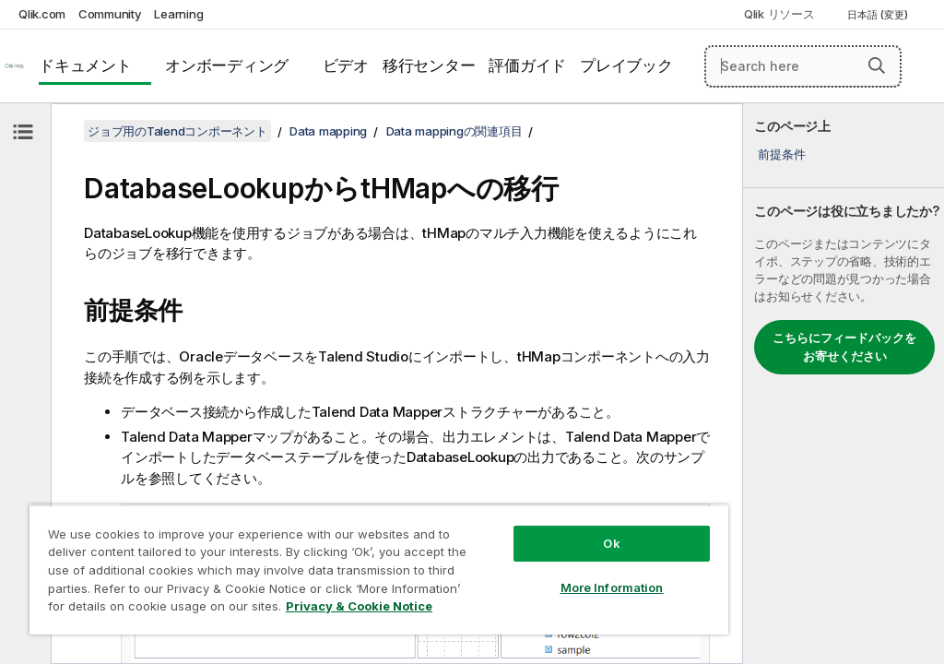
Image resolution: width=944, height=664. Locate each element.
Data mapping (328, 131)
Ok (611, 543)
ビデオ (346, 65)
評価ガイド (527, 65)
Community (110, 13)
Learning (178, 13)
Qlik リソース (779, 13)
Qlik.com (41, 13)
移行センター (429, 65)
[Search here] (803, 66)
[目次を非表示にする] (23, 132)
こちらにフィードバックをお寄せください (844, 346)
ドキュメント (85, 65)
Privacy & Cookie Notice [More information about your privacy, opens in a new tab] (359, 606)
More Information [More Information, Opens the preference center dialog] (612, 587)
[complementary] (843, 383)
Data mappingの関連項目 (454, 131)
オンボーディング (227, 65)
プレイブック (626, 65)
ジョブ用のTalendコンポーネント (177, 131)
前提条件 (781, 154)
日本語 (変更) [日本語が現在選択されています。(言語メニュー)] (879, 14)
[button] (877, 65)
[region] (379, 569)
